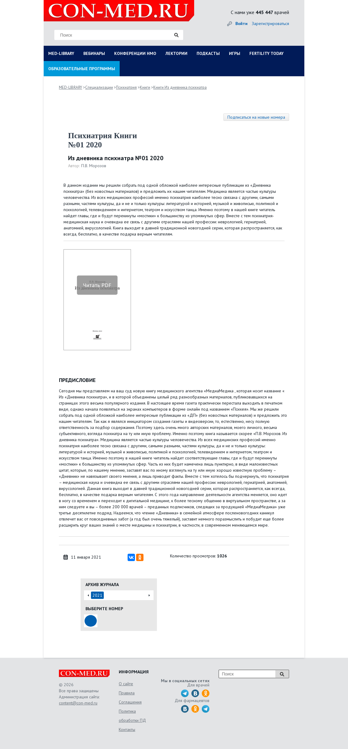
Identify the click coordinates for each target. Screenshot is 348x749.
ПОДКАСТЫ (208, 53)
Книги (145, 87)
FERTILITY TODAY (266, 53)
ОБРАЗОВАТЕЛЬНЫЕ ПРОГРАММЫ (81, 68)
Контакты (127, 729)
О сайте (126, 683)
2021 (97, 595)
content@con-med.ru (78, 703)
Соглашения (130, 702)
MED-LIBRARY (61, 53)
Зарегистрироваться (270, 23)
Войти (241, 23)
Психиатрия (126, 87)
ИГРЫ (234, 53)
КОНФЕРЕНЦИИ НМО (135, 53)
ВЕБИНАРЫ (94, 53)
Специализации (99, 87)
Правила (127, 693)
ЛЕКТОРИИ (176, 53)
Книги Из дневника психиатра (180, 87)
